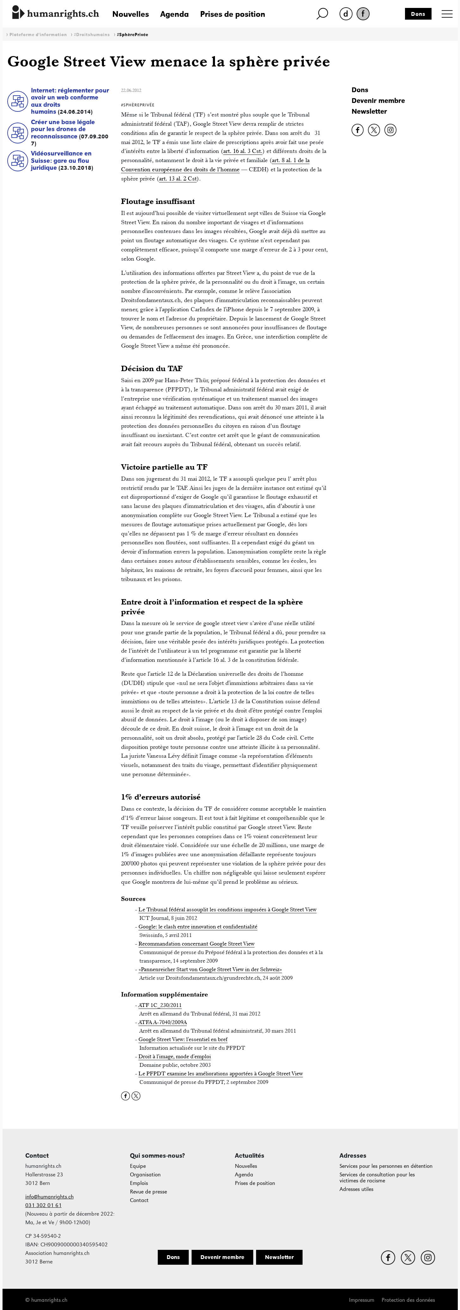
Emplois (139, 1183)
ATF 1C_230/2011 (160, 1005)
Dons (418, 14)
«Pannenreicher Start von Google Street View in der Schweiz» (210, 969)
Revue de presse (148, 1191)
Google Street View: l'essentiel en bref (183, 1039)
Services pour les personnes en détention (386, 1166)
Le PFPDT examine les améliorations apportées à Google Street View (220, 1073)
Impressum (361, 1300)
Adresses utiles (356, 1189)
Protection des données (408, 1300)
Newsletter (369, 111)
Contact (139, 1200)
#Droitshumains (92, 34)
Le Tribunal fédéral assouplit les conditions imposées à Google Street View (227, 909)
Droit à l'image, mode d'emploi (174, 1056)
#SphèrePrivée (132, 34)
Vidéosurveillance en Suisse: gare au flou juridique (61, 160)
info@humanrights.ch (49, 1196)
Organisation (145, 1174)
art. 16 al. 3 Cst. (242, 151)
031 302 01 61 (43, 1205)
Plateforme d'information (38, 34)
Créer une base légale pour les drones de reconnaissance (63, 129)
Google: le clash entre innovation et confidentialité (197, 926)
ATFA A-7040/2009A (162, 1022)
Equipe (138, 1166)
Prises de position (232, 14)
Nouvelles (130, 14)
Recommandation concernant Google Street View (196, 943)
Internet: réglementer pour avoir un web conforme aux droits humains (70, 101)
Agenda (174, 14)
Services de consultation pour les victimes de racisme (377, 1177)
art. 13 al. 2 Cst (178, 178)
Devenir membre (378, 100)
